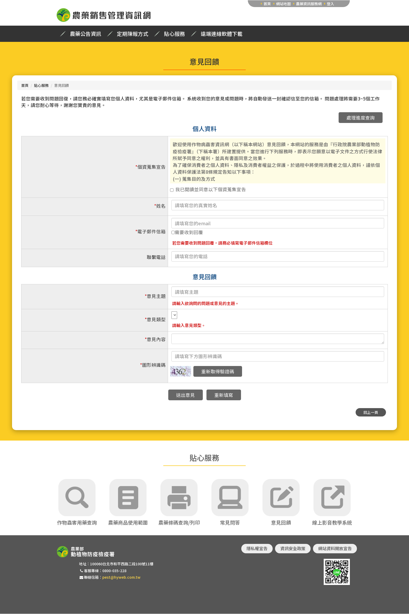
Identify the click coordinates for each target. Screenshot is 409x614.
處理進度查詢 (360, 117)
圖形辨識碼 (153, 365)
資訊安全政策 (292, 548)
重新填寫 (223, 395)
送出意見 (185, 395)
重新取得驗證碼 (217, 371)
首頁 (267, 3)
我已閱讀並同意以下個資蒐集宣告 (208, 189)
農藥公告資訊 (85, 33)
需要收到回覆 (187, 232)
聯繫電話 (156, 257)
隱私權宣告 (256, 548)
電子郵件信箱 (150, 231)
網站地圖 (283, 3)
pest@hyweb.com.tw (121, 577)
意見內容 (155, 339)
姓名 (160, 205)
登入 (330, 3)
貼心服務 (174, 33)
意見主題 (155, 296)
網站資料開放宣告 (335, 548)
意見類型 (155, 319)
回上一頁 (370, 412)
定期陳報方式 (132, 33)
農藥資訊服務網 (309, 3)
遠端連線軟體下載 (222, 33)
